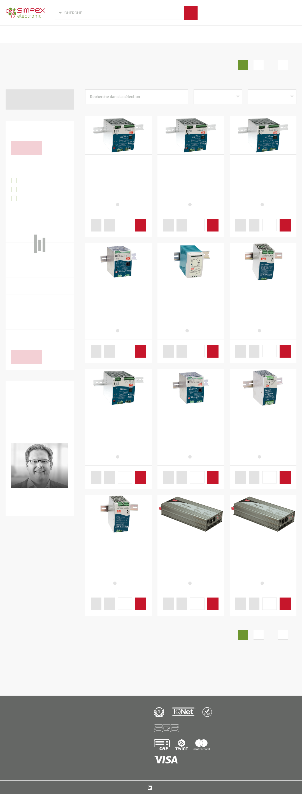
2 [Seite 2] (258, 65)
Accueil (12, 51)
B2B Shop (269, 34)
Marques (156, 34)
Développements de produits (81, 34)
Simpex (213, 34)
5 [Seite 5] (283, 65)
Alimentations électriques (63, 51)
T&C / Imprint (246, 787)
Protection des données (278, 787)
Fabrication (185, 34)
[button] (96, 225)
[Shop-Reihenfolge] (218, 96)
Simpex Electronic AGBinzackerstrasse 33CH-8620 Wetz (24, 745)
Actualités (240, 34)
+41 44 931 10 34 (38, 497)
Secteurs (128, 34)
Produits (33, 34)
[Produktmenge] (125, 225)
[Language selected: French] (54, 13)
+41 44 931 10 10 (24, 757)
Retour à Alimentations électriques (33, 99)
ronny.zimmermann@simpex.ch (44, 506)
